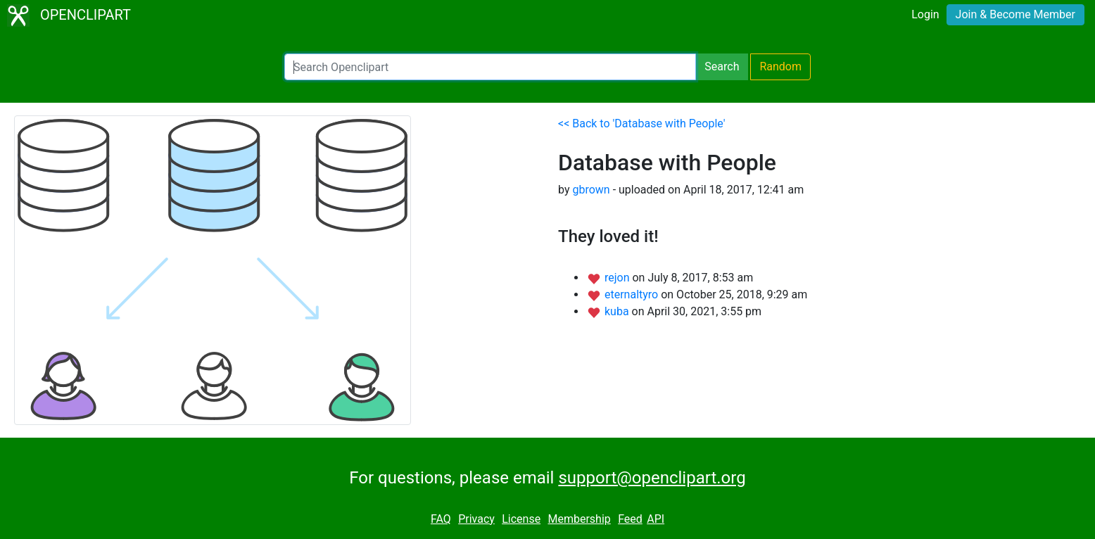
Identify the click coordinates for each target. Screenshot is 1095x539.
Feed (630, 519)
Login (925, 14)
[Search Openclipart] (490, 66)
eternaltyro (633, 294)
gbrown (590, 189)
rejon (619, 277)
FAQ (441, 519)
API (655, 519)
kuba (618, 311)
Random (780, 66)
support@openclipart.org (651, 478)
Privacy (476, 519)
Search (721, 66)
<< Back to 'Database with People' (641, 123)
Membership (579, 519)
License (521, 519)
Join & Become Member (1015, 14)
